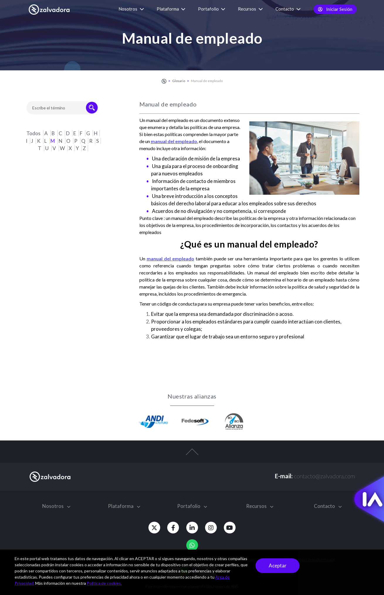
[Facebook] (171, 527)
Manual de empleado (207, 81)
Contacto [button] (288, 8)
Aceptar (278, 565)
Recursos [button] (250, 8)
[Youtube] (233, 527)
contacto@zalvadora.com (324, 475)
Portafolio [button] (211, 8)
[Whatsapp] (192, 545)
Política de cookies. (104, 583)
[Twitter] (151, 527)
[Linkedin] (192, 527)
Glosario (178, 81)
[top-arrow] (192, 455)
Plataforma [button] (171, 8)
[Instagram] (213, 527)
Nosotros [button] (131, 8)
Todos (33, 133)
